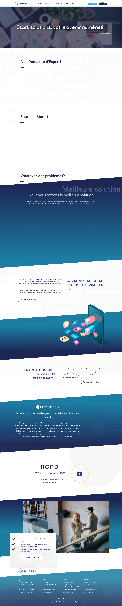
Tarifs (67, 3)
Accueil (39, 3)
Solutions (48, 3)
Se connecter (91, 3)
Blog (73, 3)
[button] (103, 4)
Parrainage (59, 3)
